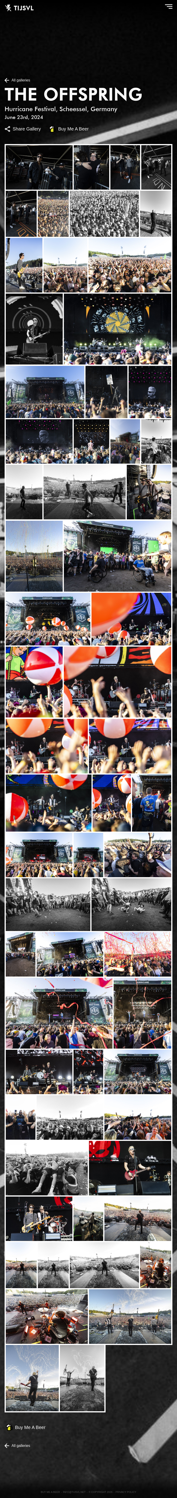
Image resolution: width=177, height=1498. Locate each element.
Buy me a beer (50, 1492)
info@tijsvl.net (74, 1492)
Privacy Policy (125, 1492)
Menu (167, 7)
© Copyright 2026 (100, 1492)
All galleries (21, 80)
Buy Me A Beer (73, 128)
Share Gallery (27, 128)
